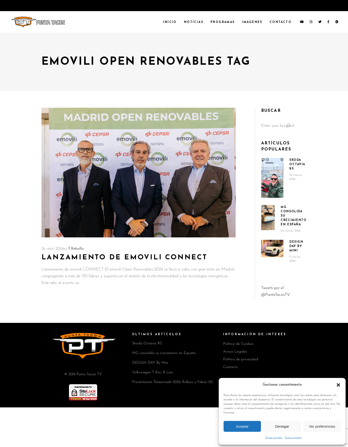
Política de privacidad (240, 359)
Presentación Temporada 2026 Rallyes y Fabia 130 (172, 382)
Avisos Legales (273, 437)
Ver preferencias (322, 426)
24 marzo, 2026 (291, 230)
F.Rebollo (76, 249)
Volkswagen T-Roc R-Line (152, 372)
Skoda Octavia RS (297, 164)
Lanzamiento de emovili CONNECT (124, 257)
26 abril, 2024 (52, 249)
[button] (338, 385)
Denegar (282, 426)
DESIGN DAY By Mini (296, 246)
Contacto (230, 367)
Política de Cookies (238, 344)
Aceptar (242, 426)
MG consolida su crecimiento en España (164, 353)
